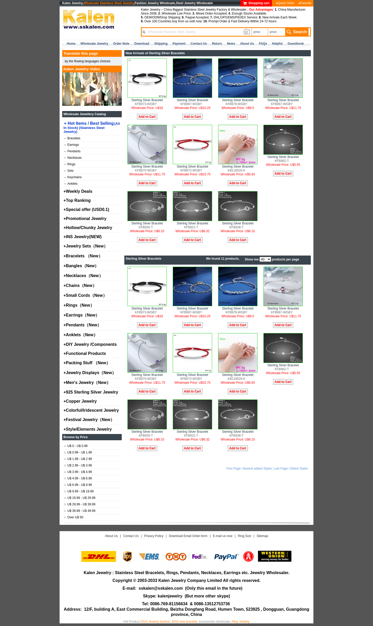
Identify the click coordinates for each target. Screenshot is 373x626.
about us (247, 43)
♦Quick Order (285, 3)
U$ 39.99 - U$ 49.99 (79, 511)
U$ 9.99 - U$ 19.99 (79, 491)
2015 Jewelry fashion (155, 621)
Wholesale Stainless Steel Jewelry (109, 3)
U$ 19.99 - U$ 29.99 (79, 498)
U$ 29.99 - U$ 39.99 (79, 504)
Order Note (121, 43)
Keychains (73, 177)
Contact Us (131, 536)
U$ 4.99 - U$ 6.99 (78, 478)
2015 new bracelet (184, 621)
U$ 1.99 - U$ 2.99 (78, 459)
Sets (69, 171)
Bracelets (72, 138)
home (71, 43)
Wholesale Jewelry (94, 43)
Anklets (70, 183)
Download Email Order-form (188, 536)
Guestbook (296, 43)
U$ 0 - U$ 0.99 (76, 446)
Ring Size (244, 536)
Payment (179, 43)
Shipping (160, 43)
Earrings (71, 145)
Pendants (72, 151)
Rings (69, 164)
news (231, 43)
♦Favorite (305, 3)
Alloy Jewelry (240, 621)
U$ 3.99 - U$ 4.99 (78, 472)
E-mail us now (222, 536)
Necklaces (73, 158)
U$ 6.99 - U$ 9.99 (78, 485)
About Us (111, 536)
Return (217, 43)
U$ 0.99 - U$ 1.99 (78, 452)
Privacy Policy (153, 536)
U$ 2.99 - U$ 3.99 (78, 465)
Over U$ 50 (73, 517)
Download (141, 43)
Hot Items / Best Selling (91, 127)
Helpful (277, 43)
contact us (199, 43)
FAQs (263, 43)
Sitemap (262, 536)
